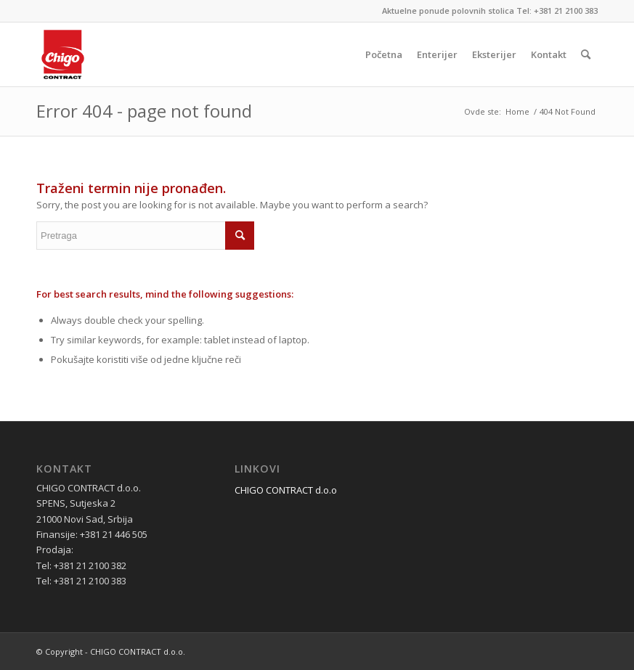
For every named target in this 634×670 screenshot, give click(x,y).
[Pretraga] (586, 54)
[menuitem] (384, 54)
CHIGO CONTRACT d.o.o (286, 490)
